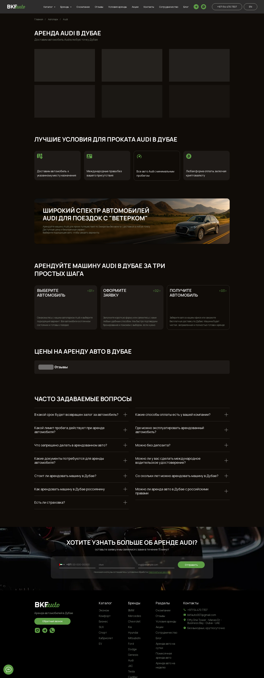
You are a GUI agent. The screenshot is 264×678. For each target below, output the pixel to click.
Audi (65, 19)
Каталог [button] (48, 6)
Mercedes (134, 599)
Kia (130, 610)
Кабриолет (106, 621)
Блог (186, 6)
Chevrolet (134, 604)
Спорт (103, 616)
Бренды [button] (64, 6)
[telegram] (196, 6)
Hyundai (133, 616)
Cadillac (133, 660)
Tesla (131, 654)
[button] (52, 604)
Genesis (133, 638)
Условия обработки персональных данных (205, 672)
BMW (131, 593)
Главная (38, 19)
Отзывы (99, 6)
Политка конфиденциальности (160, 672)
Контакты (149, 6)
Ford (131, 627)
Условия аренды (117, 6)
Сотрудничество (168, 6)
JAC (130, 649)
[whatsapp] (203, 6)
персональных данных (159, 555)
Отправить (191, 548)
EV (100, 627)
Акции (135, 6)
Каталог (105, 586)
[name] (117, 548)
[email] (156, 548)
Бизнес (103, 604)
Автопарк (53, 19)
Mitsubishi (134, 621)
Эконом (104, 593)
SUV (101, 610)
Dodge (132, 632)
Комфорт (105, 599)
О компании (83, 6)
